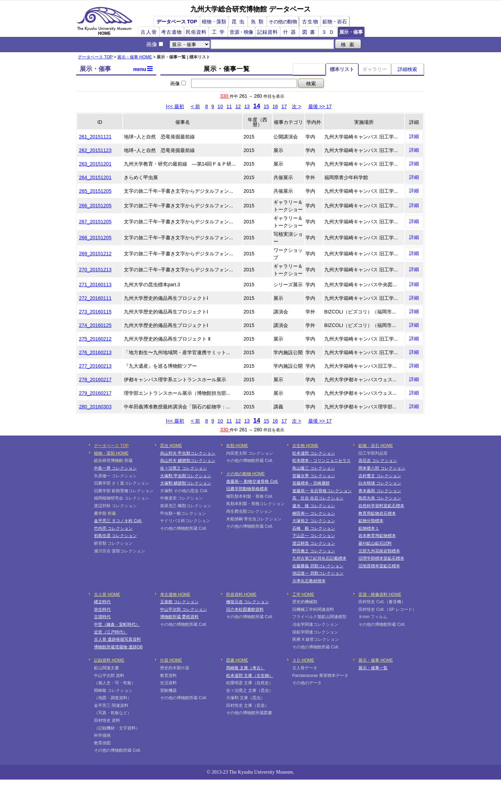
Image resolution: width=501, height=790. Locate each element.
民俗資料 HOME (241, 594)
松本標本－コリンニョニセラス (321, 460)
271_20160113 (95, 284)
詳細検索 (407, 69)
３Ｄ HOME (303, 660)
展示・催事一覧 (373, 667)
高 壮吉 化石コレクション (317, 498)
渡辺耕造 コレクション (313, 543)
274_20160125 (95, 325)
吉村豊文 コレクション (379, 475)
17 (284, 106)
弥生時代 (102, 609)
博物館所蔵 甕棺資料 (179, 616)
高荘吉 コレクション (377, 460)
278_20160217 (95, 379)
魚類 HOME (237, 445)
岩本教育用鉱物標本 (377, 535)
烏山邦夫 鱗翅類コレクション (187, 460)
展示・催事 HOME (134, 57)
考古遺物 (171, 32)
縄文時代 (102, 601)
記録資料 (267, 32)
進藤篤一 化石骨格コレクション (322, 490)
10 (220, 106)
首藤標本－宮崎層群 (311, 483)
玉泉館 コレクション (179, 601)
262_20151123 (95, 150)
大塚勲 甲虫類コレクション (185, 475)
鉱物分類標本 (370, 520)
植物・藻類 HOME (111, 453)
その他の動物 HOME (245, 473)
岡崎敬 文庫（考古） (245, 667)
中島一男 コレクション (115, 468)
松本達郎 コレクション (313, 453)
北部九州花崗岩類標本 (379, 551)
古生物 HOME (305, 445)
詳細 (414, 136)
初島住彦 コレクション (115, 535)
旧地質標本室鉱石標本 (379, 566)
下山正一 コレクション (313, 535)
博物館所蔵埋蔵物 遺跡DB (118, 647)
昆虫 (239, 21)
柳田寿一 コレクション (313, 513)
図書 (310, 32)
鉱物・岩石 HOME (375, 445)
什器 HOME (171, 660)
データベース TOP (177, 21)
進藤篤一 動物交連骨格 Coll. (252, 481)
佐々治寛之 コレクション (183, 468)
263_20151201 (95, 164)
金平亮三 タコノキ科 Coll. (118, 520)
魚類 (258, 21)
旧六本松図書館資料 (245, 609)
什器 (291, 32)
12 (238, 106)
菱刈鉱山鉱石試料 (375, 543)
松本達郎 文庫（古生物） (249, 675)
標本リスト (342, 69)
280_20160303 (95, 406)
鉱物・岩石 (335, 21)
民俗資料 (196, 32)
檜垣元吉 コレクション (247, 601)
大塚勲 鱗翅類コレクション (185, 483)
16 (275, 106)
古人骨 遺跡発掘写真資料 (117, 639)
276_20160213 (95, 352)
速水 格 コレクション (313, 505)
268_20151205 (95, 237)
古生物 (310, 21)
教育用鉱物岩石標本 (377, 513)
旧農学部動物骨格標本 (247, 488)
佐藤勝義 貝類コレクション (317, 566)
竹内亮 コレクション (113, 528)
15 (266, 106)
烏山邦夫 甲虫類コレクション (187, 453)
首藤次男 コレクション (313, 475)
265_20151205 (95, 191)
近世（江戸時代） (110, 632)
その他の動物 (283, 21)
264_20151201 (95, 177)
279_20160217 (95, 393)
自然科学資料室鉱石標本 (381, 505)
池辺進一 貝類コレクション (317, 573)
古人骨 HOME (107, 594)
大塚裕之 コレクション (313, 520)
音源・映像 (241, 32)
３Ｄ (329, 32)
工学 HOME (303, 594)
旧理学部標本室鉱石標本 (381, 558)
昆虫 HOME (171, 445)
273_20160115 (95, 311)
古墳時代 (102, 616)
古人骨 (149, 32)
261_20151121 (95, 136)
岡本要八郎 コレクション (381, 468)
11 (229, 106)
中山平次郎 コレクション (183, 609)
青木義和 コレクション (379, 490)
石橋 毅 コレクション (313, 528)
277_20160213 (95, 366)
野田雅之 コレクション (313, 551)
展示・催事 (351, 32)
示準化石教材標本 (309, 580)
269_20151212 (95, 253)
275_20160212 (95, 339)
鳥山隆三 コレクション (313, 468)
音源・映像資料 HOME (379, 594)
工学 (219, 32)
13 (247, 106)
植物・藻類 (214, 21)
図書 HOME (237, 660)
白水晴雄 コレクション (379, 483)
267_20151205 (95, 221)
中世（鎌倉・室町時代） (117, 624)
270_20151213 (95, 269)
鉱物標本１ (368, 528)
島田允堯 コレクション (379, 498)
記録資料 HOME (109, 660)
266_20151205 (95, 205)
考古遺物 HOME (175, 594)
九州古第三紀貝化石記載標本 (319, 558)
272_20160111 (95, 298)
